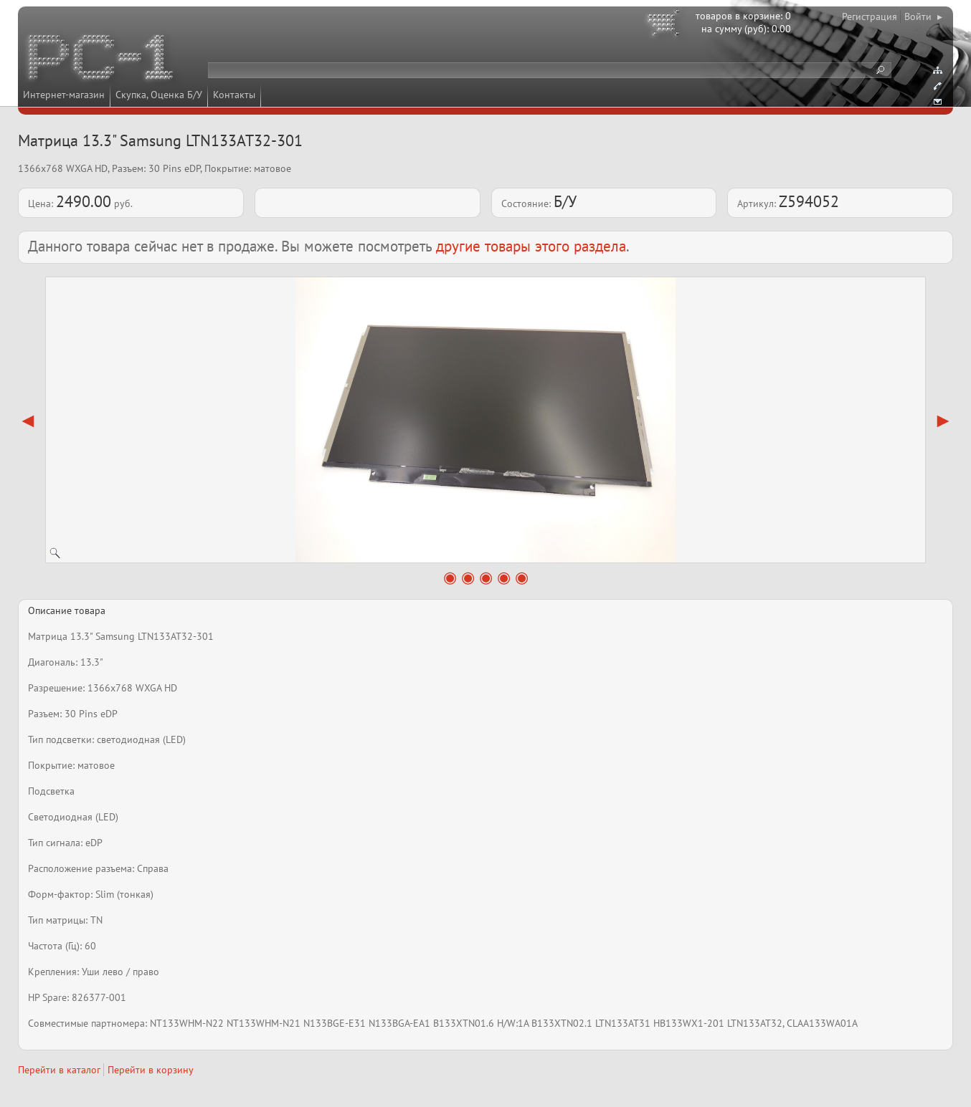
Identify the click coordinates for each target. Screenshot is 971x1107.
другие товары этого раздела (531, 246)
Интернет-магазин (64, 94)
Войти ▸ (923, 16)
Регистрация (869, 16)
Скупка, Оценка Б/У (158, 94)
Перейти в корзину (151, 1069)
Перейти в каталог (59, 1069)
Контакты (234, 94)
